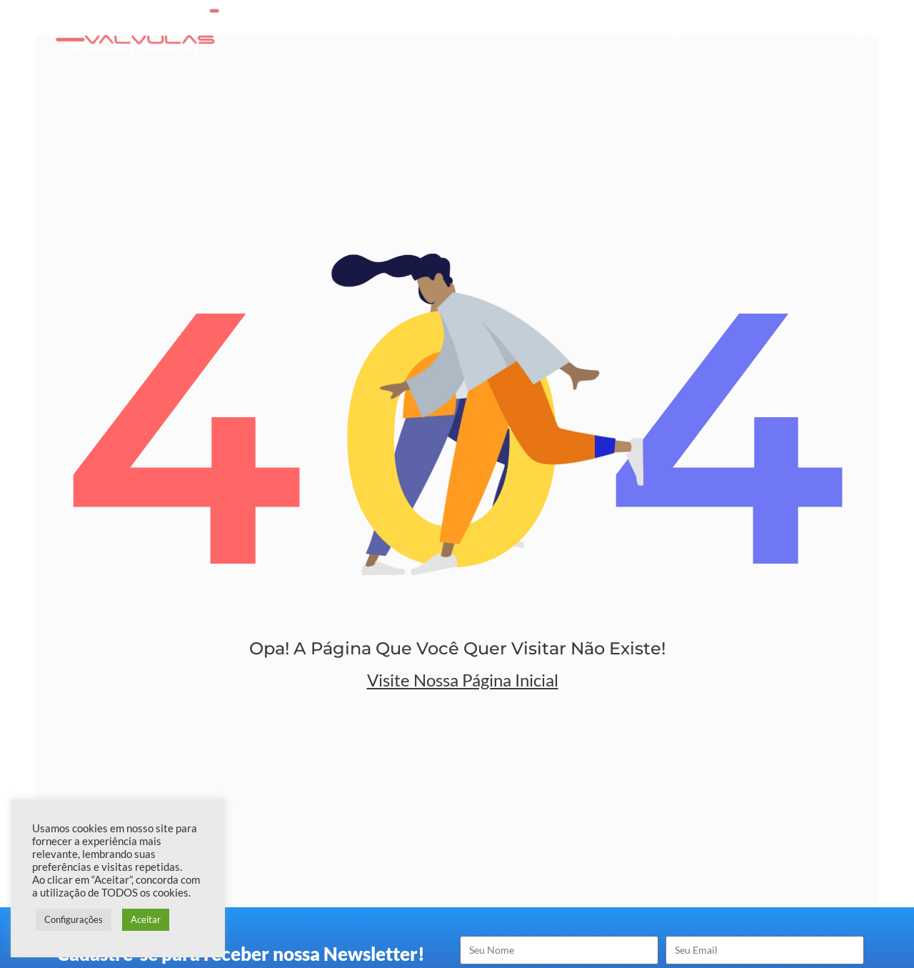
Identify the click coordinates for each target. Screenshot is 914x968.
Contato (628, 30)
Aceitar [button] (146, 919)
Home (328, 30)
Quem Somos (402, 30)
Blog (568, 30)
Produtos (495, 31)
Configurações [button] (73, 919)
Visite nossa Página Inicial (462, 679)
